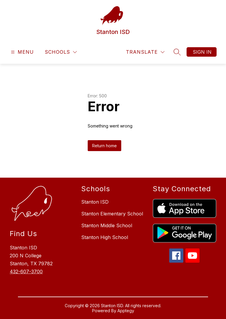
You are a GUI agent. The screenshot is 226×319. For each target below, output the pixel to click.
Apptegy (125, 310)
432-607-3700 (26, 271)
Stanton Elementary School (112, 214)
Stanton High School (104, 237)
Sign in (202, 52)
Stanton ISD (95, 202)
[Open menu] (21, 52)
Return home (104, 145)
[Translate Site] (145, 52)
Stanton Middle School (106, 225)
